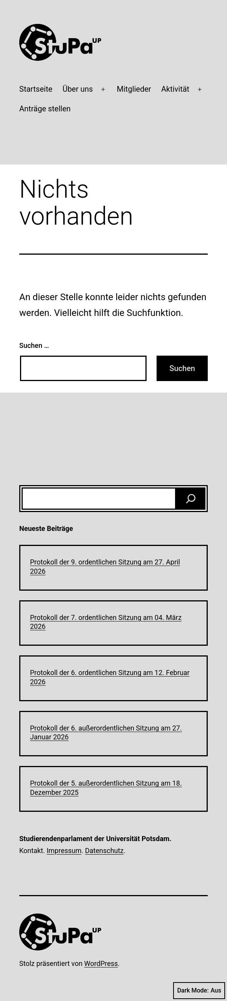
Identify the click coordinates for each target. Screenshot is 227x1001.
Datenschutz (104, 850)
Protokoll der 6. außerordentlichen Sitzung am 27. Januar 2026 (106, 732)
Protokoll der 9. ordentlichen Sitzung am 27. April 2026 (105, 566)
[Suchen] (190, 498)
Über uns (77, 89)
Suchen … (34, 345)
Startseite (35, 89)
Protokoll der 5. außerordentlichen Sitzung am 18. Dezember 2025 (106, 787)
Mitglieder (134, 89)
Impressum (64, 850)
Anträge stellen (45, 108)
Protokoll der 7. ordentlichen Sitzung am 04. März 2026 (106, 621)
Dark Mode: (199, 990)
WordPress (101, 963)
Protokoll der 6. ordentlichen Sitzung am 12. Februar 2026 (110, 676)
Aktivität (175, 89)
